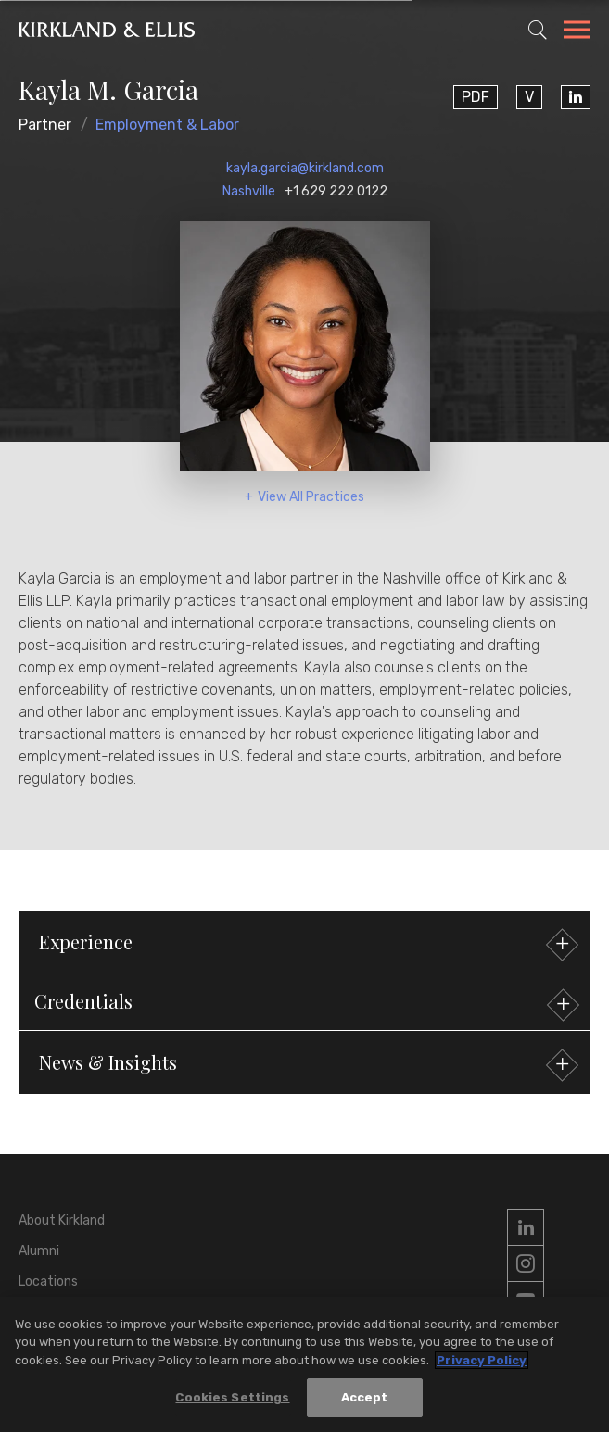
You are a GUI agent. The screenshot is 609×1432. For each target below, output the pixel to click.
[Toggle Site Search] (538, 30)
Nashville (248, 191)
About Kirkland (62, 1220)
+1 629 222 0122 (336, 191)
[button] (304, 1002)
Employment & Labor (167, 124)
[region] (304, 1364)
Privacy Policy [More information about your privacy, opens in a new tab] (482, 1360)
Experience (306, 944)
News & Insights (306, 1064)
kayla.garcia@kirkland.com (305, 168)
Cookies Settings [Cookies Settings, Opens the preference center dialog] (232, 1397)
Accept (364, 1397)
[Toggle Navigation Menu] (576, 32)
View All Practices (311, 497)
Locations (48, 1281)
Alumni (39, 1251)
